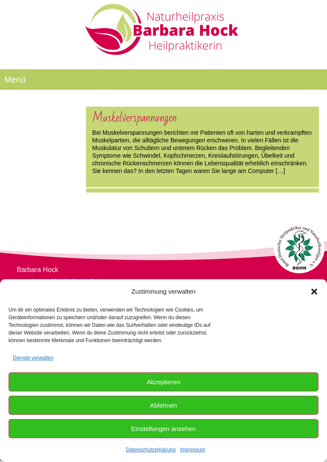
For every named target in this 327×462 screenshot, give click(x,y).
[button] (314, 291)
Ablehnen (163, 405)
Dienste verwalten (33, 358)
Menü (15, 79)
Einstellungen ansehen (163, 428)
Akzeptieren (163, 381)
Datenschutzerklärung (151, 450)
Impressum (192, 450)
